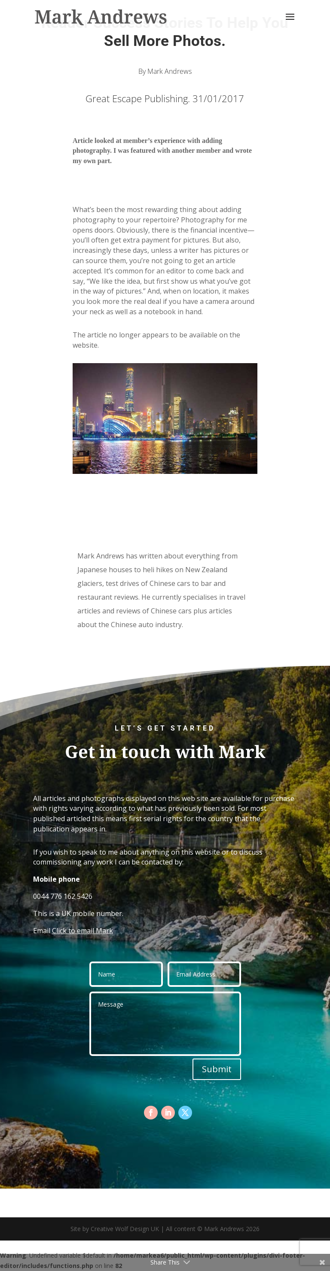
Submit (217, 1069)
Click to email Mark (82, 930)
